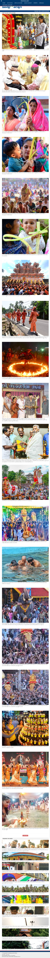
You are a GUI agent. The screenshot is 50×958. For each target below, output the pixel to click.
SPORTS (35, 2)
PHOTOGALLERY (15, 0)
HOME (4, 2)
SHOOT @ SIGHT (28, 2)
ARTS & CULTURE (18, 2)
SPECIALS (41, 2)
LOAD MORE (25, 835)
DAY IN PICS (10, 2)
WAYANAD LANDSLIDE (7, 4)
